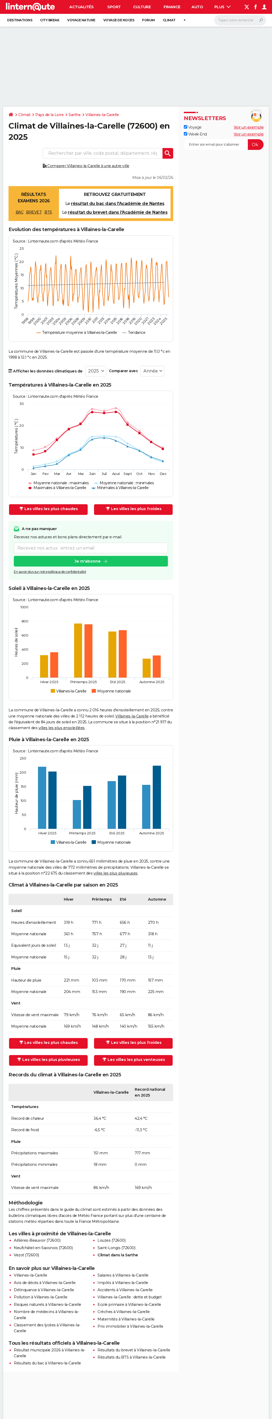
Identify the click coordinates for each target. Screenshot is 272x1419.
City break (49, 20)
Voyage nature (81, 20)
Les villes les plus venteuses (134, 1059)
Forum (148, 20)
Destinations (19, 20)
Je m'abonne (88, 561)
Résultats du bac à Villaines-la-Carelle (47, 1363)
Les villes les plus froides (134, 508)
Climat (169, 20)
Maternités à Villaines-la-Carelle (126, 1319)
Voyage (193, 127)
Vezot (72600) (26, 1255)
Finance (172, 7)
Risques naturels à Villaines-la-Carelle (47, 1304)
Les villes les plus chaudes (48, 508)
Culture (142, 7)
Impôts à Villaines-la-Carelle (122, 1282)
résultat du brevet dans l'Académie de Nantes (117, 212)
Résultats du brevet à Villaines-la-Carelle (133, 1350)
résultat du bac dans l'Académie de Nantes (117, 203)
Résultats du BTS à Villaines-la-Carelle (131, 1357)
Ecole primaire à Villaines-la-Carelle (129, 1304)
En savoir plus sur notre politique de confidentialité (50, 572)
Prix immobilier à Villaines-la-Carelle (130, 1326)
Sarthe (74, 114)
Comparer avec (123, 370)
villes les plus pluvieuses (116, 873)
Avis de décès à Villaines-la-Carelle (44, 1282)
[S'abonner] (224, 144)
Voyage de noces (118, 20)
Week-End (195, 134)
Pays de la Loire (49, 114)
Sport (114, 7)
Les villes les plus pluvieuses (48, 1059)
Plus (222, 7)
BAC (20, 212)
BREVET (34, 212)
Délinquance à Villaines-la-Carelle (44, 1289)
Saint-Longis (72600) (116, 1247)
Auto (197, 7)
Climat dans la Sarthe (117, 1255)
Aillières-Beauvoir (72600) (37, 1240)
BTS (48, 212)
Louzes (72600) (111, 1240)
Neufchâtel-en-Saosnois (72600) (43, 1247)
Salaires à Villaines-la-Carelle (122, 1275)
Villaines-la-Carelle (102, 114)
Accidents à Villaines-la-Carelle (124, 1289)
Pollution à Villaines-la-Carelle (40, 1297)
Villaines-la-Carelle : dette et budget (129, 1297)
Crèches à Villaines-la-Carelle (123, 1311)
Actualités (81, 7)
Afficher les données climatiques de (45, 371)
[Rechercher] (240, 20)
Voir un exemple (249, 127)
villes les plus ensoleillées (62, 727)
